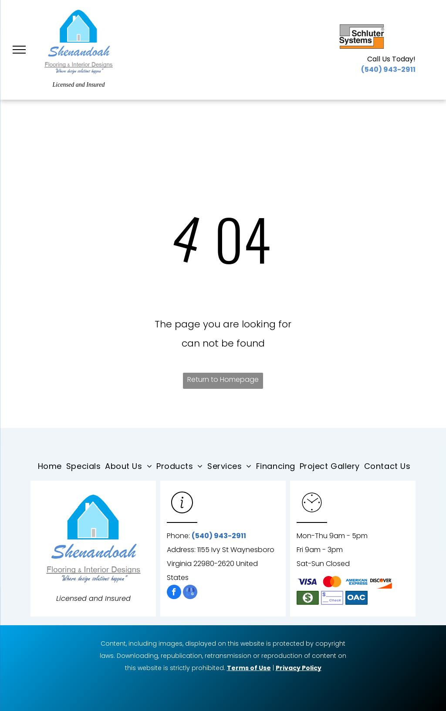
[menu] (19, 49)
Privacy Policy (298, 668)
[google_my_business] (190, 593)
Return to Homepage (223, 379)
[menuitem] (52, 466)
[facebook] (174, 593)
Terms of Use (249, 668)
